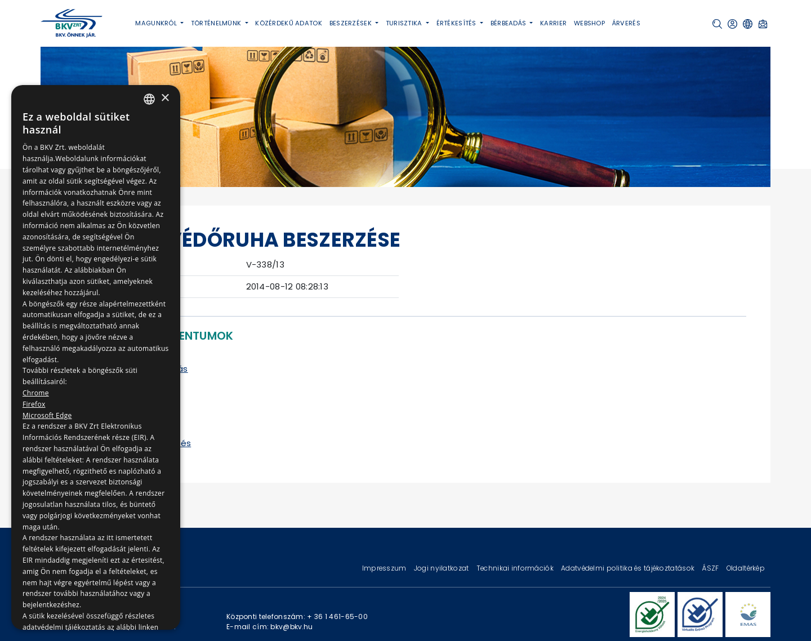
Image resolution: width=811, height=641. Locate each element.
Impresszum (385, 568)
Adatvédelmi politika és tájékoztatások (628, 568)
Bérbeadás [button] (509, 23)
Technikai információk (515, 568)
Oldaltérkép (746, 568)
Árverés (626, 23)
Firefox (34, 404)
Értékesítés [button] (457, 23)
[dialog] (95, 357)
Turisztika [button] (405, 23)
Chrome (36, 393)
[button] (717, 24)
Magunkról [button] (157, 23)
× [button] (165, 98)
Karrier (553, 23)
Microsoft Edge (47, 415)
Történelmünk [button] (217, 23)
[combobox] (149, 99)
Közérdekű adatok (288, 23)
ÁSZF (711, 568)
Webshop (589, 23)
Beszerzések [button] (351, 23)
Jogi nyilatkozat (442, 568)
